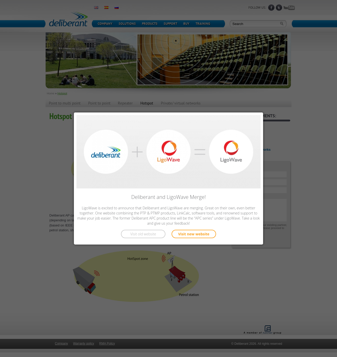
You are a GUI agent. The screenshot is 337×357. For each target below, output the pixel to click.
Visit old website (143, 234)
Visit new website (193, 234)
